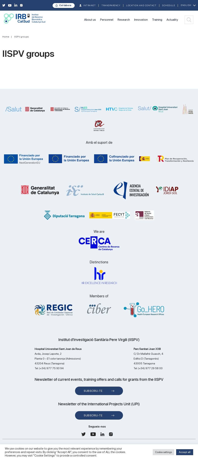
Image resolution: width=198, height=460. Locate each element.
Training (157, 19)
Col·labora (65, 5)
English (186, 5)
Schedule (168, 5)
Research (124, 19)
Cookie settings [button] (163, 452)
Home (5, 36)
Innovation (141, 19)
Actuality (172, 19)
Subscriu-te (93, 390)
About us (90, 19)
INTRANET (89, 5)
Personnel (106, 19)
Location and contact (141, 5)
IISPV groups (21, 36)
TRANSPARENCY (111, 5)
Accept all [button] (184, 452)
